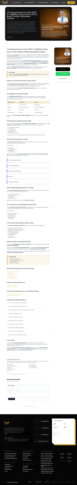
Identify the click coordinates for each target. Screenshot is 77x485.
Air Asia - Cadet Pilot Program (46, 455)
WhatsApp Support (63, 74)
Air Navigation (11, 272)
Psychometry (25, 458)
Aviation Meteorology (12, 274)
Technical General (8, 469)
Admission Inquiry (63, 69)
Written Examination (27, 453)
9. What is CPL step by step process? (16, 331)
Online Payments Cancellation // (53, 482)
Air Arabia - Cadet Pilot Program (47, 456)
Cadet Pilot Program (12, 278)
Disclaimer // (68, 482)
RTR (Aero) (10, 275)
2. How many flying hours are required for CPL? (18, 306)
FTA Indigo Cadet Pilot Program (47, 463)
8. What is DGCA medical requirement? (16, 327)
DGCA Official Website (12, 285)
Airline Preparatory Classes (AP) (11, 458)
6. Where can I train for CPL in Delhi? (16, 320)
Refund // (73, 482)
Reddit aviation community (13, 295)
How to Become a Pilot (12, 276)
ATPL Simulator (26, 471)
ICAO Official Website (12, 286)
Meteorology (25, 467)
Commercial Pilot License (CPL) (11, 453)
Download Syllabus (63, 78)
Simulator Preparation (27, 460)
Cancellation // (62, 482)
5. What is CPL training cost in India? (16, 317)
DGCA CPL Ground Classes (13, 271)
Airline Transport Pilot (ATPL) (10, 455)
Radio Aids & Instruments (28, 469)
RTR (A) (6, 471)
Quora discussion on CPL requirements (15, 294)
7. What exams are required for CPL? (16, 324)
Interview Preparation (27, 455)
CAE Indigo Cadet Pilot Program (47, 469)
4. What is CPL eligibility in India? (15, 313)
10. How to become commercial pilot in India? (18, 334)
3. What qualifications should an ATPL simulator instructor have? (21, 309)
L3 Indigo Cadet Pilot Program (46, 473)
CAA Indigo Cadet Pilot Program (47, 468)
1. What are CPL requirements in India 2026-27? (18, 302)
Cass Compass (25, 456)
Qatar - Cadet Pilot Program (46, 458)
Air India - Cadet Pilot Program (47, 453)
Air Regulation (7, 467)
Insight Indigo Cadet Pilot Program (47, 471)
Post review (11, 398)
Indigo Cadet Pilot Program (46, 460)
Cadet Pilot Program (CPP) (10, 456)
